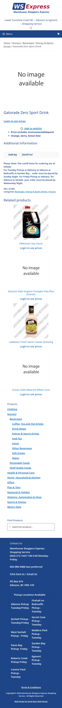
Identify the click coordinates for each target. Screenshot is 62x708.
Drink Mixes (19, 428)
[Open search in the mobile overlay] (31, 28)
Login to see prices (15, 121)
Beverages (28, 42)
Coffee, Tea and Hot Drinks (27, 424)
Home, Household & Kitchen (23, 477)
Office (10, 482)
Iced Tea (17, 438)
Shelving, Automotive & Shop (24, 497)
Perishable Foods (20, 463)
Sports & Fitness (16, 502)
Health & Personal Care (21, 472)
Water (15, 458)
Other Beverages (22, 448)
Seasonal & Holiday (18, 492)
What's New (14, 507)
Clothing (12, 409)
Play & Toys (13, 487)
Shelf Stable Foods (20, 467)
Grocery (16, 42)
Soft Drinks (18, 453)
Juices (15, 443)
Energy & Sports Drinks (36, 191)
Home (7, 42)
